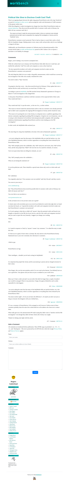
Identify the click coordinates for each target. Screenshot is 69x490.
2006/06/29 (59, 275)
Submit (35, 372)
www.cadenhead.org (13, 185)
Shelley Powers (12, 430)
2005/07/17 (59, 83)
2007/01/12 (59, 321)
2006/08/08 (59, 286)
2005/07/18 (59, 154)
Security (37, 54)
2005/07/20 (59, 172)
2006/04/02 (59, 267)
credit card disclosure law (28, 49)
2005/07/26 (59, 239)
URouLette (11, 448)
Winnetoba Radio (13, 453)
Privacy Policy (58, 329)
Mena (53, 286)
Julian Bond (12, 424)
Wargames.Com (12, 451)
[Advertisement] (36, 11)
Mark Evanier (12, 425)
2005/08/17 (59, 245)
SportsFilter (12, 445)
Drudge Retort (12, 435)
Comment (11, 348)
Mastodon (13, 396)
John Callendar (12, 421)
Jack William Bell (13, 414)
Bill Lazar (11, 408)
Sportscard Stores (13, 443)
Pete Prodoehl (12, 429)
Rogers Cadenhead (50, 102)
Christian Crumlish (13, 409)
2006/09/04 (59, 302)
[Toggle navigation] (58, 3)
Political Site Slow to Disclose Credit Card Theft (29, 17)
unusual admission (13, 28)
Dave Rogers (12, 411)
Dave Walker (12, 412)
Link (61, 54)
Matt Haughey (12, 427)
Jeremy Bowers (12, 419)
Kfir (54, 225)
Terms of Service (15, 331)
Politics (42, 54)
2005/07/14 (48, 54)
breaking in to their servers (21, 22)
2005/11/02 (59, 258)
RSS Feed (14, 401)
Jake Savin (11, 416)
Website (10, 341)
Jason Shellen (12, 417)
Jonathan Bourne (13, 422)
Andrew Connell (13, 406)
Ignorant (53, 302)
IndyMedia (24, 91)
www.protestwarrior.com (15, 197)
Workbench (38, 474)
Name (10, 334)
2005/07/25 (59, 225)
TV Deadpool (12, 446)
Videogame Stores (13, 450)
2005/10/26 (59, 252)
